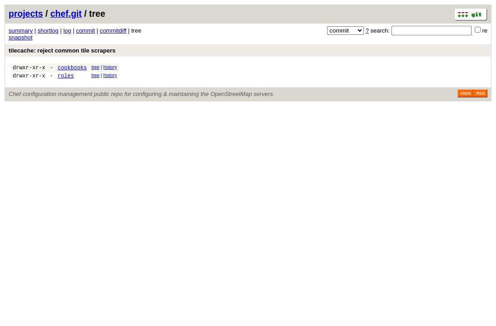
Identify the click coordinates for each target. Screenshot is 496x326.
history (110, 67)
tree (95, 67)
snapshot (21, 37)
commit (85, 30)
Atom (465, 96)
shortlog (48, 30)
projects (26, 14)
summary (21, 30)
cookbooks (72, 68)
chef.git (65, 14)
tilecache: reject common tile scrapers (62, 50)
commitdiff (113, 30)
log (67, 30)
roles (65, 78)
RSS (480, 96)
